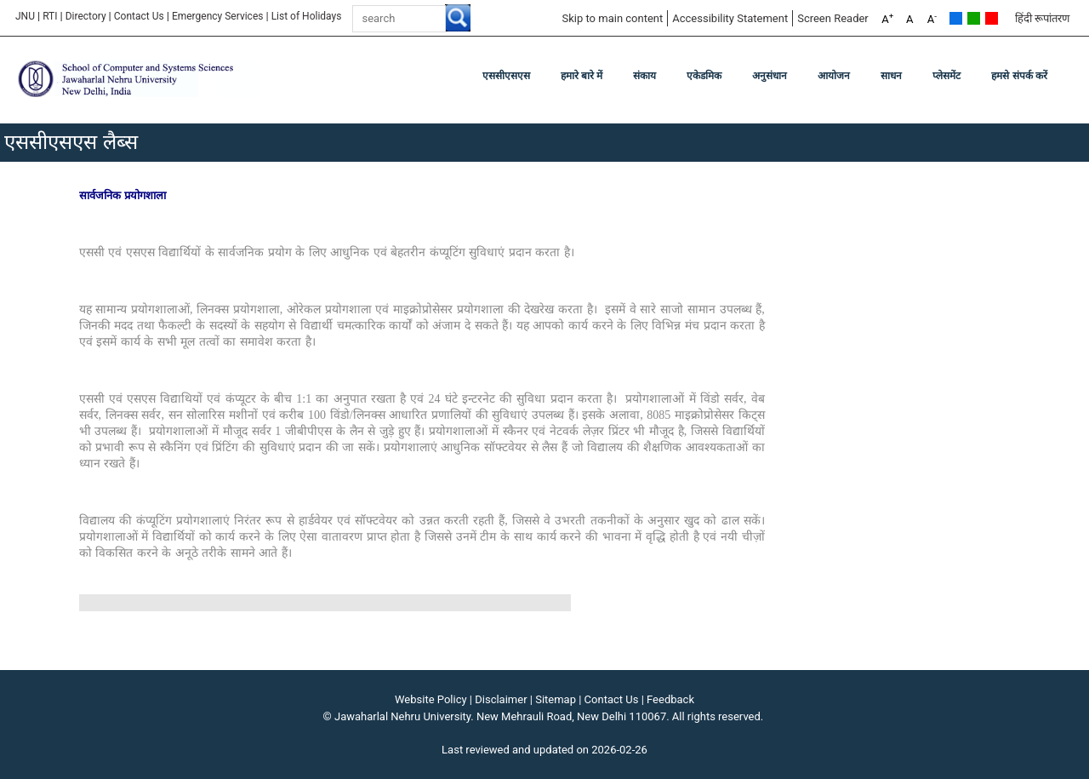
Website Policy (431, 699)
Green (973, 18)
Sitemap (555, 699)
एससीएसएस (506, 76)
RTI (50, 16)
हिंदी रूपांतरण (1042, 18)
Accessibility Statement (730, 18)
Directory (86, 16)
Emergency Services (218, 16)
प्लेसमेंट (946, 76)
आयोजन (834, 76)
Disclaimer (501, 699)
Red (991, 18)
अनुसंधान (769, 76)
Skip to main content (612, 18)
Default (955, 18)
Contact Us (139, 16)
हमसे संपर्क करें (1019, 76)
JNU (25, 16)
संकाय (644, 76)
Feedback (670, 699)
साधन (891, 76)
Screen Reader (833, 18)
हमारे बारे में (582, 76)
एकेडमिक (704, 76)
